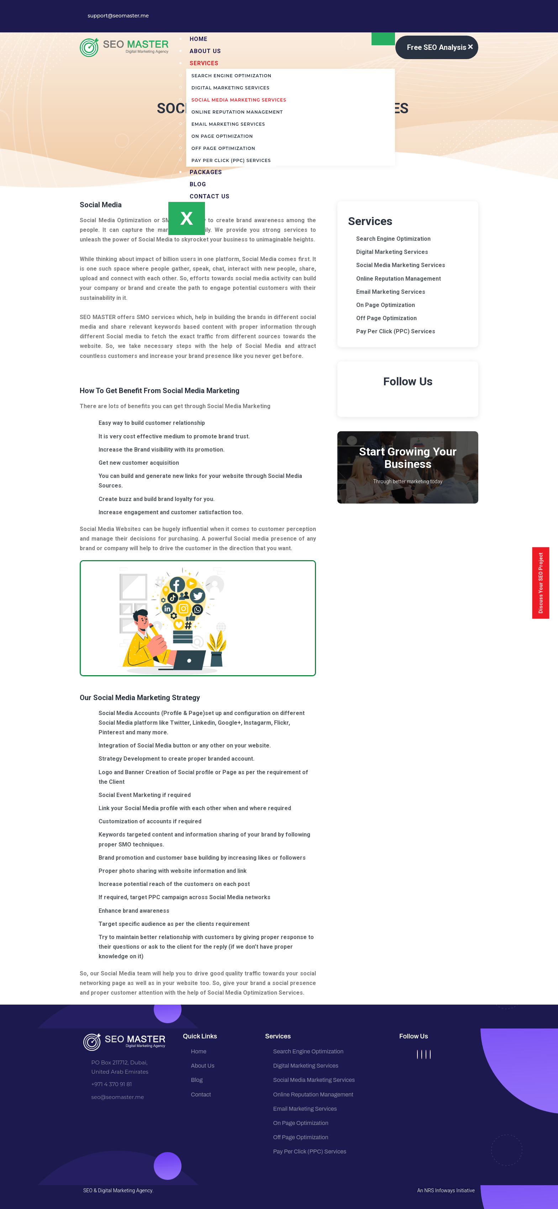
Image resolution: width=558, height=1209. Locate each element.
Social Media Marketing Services (238, 100)
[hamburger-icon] (383, 38)
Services (204, 63)
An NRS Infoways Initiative (446, 1190)
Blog (198, 184)
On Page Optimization (222, 136)
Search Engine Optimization (231, 75)
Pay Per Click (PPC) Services (231, 160)
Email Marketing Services (228, 124)
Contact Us (210, 196)
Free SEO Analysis (437, 47)
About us (205, 51)
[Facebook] (417, 1054)
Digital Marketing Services (230, 87)
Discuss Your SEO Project (541, 582)
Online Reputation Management (237, 112)
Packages (206, 172)
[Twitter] (421, 1054)
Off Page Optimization (223, 148)
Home (198, 39)
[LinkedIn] (430, 1054)
